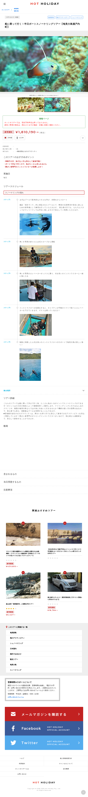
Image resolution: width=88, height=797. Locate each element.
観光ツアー (14, 659)
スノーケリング (15, 670)
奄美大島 (16, 11)
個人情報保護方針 (66, 758)
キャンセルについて (66, 763)
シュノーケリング (76, 17)
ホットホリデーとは (22, 769)
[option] (44, 64)
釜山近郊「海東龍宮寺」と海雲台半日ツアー (20, 604)
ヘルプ (22, 758)
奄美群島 (16, 8)
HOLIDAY (44, 4)
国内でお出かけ (15, 654)
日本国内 (13, 649)
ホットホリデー (6, 9)
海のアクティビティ (62, 17)
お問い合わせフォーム (16, 697)
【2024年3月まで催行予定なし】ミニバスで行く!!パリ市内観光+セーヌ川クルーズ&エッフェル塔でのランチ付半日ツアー (64, 551)
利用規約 (22, 763)
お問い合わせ (22, 774)
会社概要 (66, 769)
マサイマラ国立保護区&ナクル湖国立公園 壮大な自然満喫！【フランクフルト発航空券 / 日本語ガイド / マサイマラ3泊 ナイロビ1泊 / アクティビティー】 (23, 553)
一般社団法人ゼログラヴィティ (26, 151)
